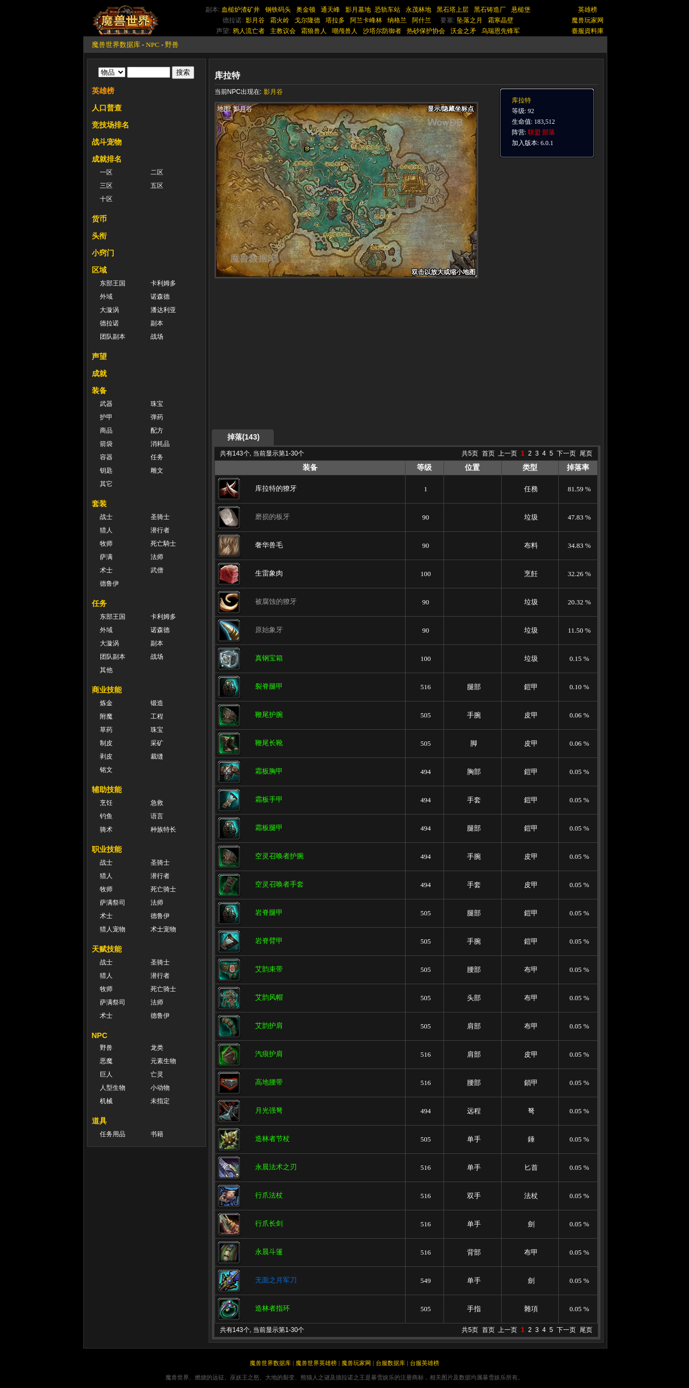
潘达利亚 (163, 310)
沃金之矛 (463, 31)
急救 (157, 803)
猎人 (106, 530)
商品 (106, 430)
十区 (106, 199)
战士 (106, 517)
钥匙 (106, 470)
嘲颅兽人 (345, 31)
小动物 (160, 1087)
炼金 (106, 703)
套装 (99, 503)
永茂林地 (418, 9)
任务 (157, 457)
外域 (106, 296)
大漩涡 (109, 310)
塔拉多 (335, 20)
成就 (99, 373)
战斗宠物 (107, 142)
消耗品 (160, 444)
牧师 (106, 543)
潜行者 (160, 530)
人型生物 (112, 1087)
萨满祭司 (112, 902)
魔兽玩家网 (588, 20)
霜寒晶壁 (500, 20)
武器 (106, 404)
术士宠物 (163, 929)
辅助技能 (107, 789)
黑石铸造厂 (490, 9)
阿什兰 (421, 20)
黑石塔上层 (453, 9)
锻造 (157, 703)
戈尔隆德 (307, 20)
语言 (157, 816)
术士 (106, 570)
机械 (106, 1101)
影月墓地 (358, 9)
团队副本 (112, 336)
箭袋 (106, 444)
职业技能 (107, 849)
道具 (99, 1120)
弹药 (157, 417)
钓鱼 (106, 816)
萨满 (106, 557)
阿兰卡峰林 (366, 20)
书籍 (157, 1134)
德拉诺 (109, 323)
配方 (157, 430)
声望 (99, 356)
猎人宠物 (112, 929)
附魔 (106, 716)
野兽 (172, 45)
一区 (106, 172)
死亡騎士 (163, 543)
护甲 (106, 417)
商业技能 (107, 689)
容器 (106, 457)
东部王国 (112, 283)
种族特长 (163, 829)
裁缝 (157, 756)
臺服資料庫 (588, 31)
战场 (157, 336)
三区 (106, 185)
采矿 (157, 743)
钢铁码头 (278, 9)
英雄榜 (587, 9)
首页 (488, 453)
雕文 (157, 470)
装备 (99, 390)
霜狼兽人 (314, 31)
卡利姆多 (163, 283)
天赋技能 (107, 949)
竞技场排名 (110, 125)
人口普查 (107, 107)
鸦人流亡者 (249, 31)
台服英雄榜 (424, 1363)
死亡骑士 (163, 889)
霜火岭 (279, 20)
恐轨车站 (387, 9)
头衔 (99, 236)
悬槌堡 (520, 9)
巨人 (106, 1074)
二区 (157, 172)
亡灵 (157, 1074)
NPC (152, 45)
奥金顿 (305, 9)
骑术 (106, 829)
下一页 (566, 453)
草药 (106, 729)
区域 (99, 270)
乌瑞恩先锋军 (500, 31)
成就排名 (107, 159)
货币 (99, 218)
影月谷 (255, 20)
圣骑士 (160, 517)
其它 (106, 484)
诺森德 (160, 296)
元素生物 (163, 1061)
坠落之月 (469, 20)
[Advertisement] (315, 353)
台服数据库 (390, 1363)
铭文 (106, 769)
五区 (157, 185)
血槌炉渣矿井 (240, 9)
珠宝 (157, 404)
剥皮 (106, 756)
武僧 (157, 570)
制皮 (106, 743)
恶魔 (106, 1061)
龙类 (157, 1047)
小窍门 (103, 253)
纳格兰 (397, 20)
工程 (157, 716)
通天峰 (330, 9)
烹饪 (106, 803)
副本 (157, 323)
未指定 (160, 1101)
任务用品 (112, 1134)
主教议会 (283, 31)
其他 (106, 670)
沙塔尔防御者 (382, 31)
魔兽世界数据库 (116, 45)
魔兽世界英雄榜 (316, 1363)
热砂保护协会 (426, 31)
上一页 (507, 453)
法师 (157, 557)
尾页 (586, 453)
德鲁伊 (109, 583)
